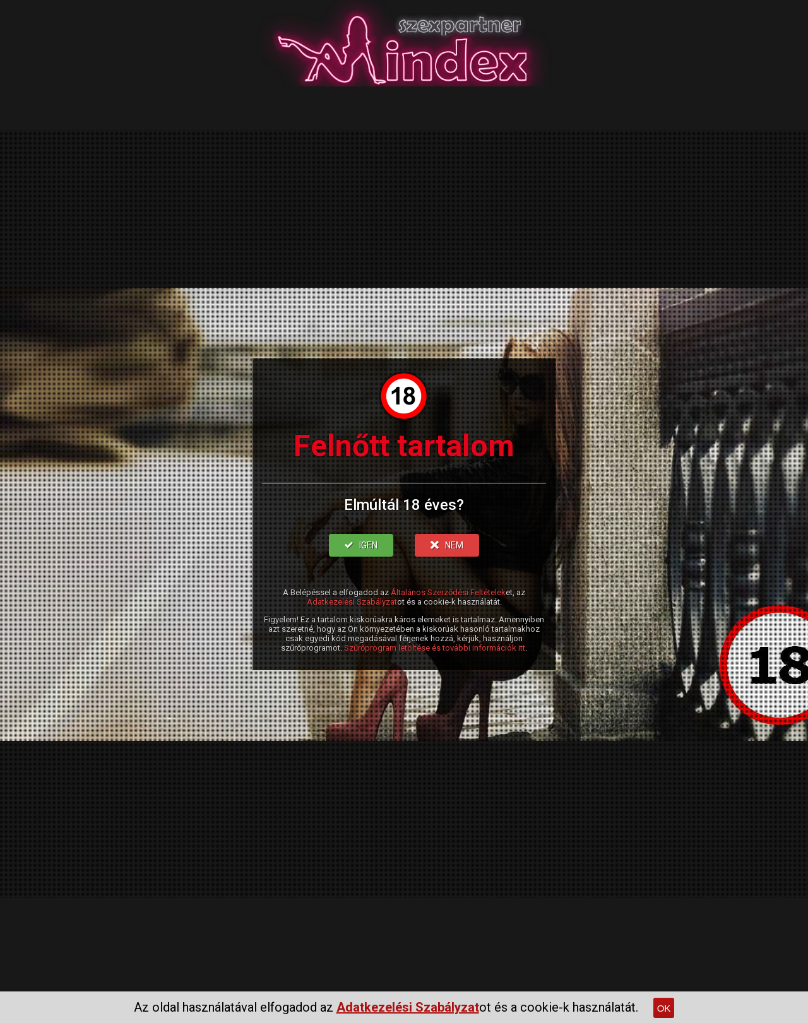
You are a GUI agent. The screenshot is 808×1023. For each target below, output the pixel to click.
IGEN (361, 545)
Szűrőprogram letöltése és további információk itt (434, 648)
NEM (447, 545)
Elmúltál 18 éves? (404, 505)
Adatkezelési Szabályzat (352, 601)
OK (664, 1008)
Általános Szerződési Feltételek (448, 592)
